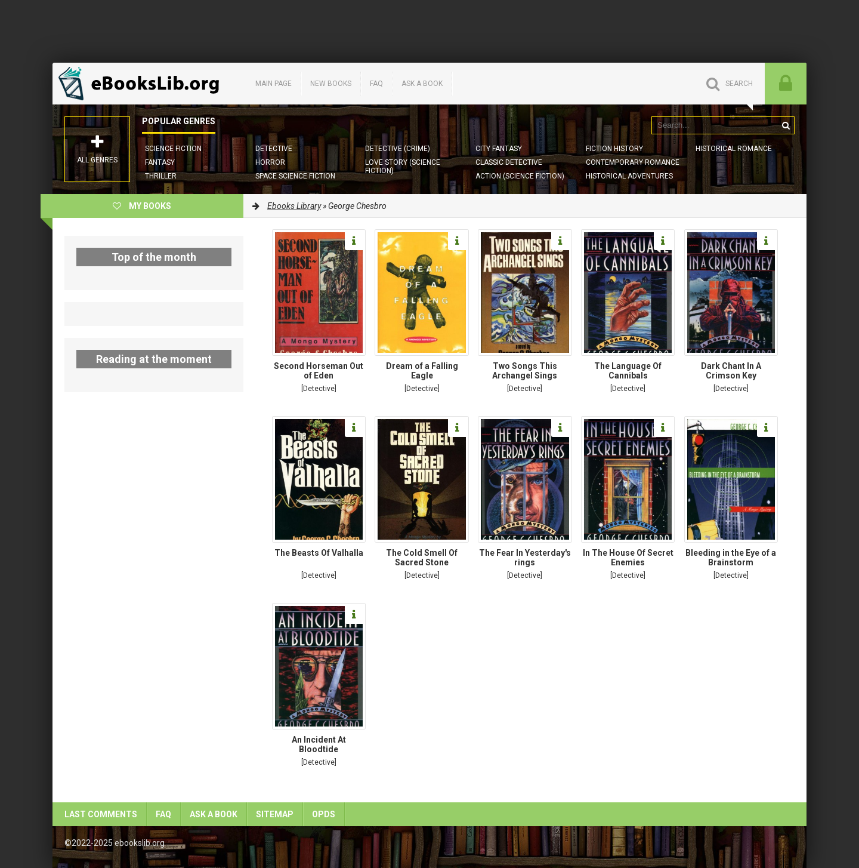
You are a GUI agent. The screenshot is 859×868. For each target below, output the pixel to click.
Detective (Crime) (397, 148)
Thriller (161, 176)
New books (330, 83)
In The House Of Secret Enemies (628, 557)
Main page (273, 83)
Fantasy (160, 162)
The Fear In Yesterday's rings (525, 557)
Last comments (100, 814)
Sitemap (274, 814)
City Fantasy (498, 148)
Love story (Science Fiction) (402, 166)
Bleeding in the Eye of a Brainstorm (730, 557)
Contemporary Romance (632, 162)
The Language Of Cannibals (628, 370)
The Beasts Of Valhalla (318, 553)
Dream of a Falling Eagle (422, 370)
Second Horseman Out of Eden (318, 370)
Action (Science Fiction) (519, 176)
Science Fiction (173, 148)
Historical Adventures (629, 176)
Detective (273, 148)
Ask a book (422, 83)
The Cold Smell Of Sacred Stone (422, 557)
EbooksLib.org (141, 83)
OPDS (323, 814)
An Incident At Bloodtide (319, 744)
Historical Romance (734, 148)
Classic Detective (508, 162)
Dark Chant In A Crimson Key (731, 370)
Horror (270, 162)
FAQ (376, 83)
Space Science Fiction (295, 176)
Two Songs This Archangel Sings (524, 370)
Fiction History (614, 148)
